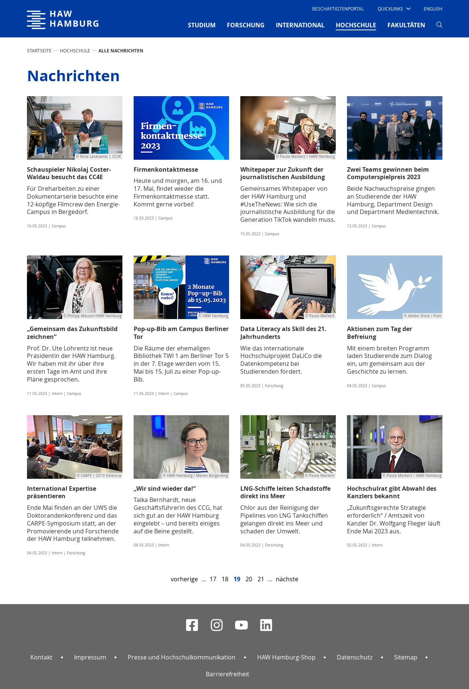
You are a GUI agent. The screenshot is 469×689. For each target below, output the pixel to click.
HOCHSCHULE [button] (356, 24)
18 (225, 579)
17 (213, 579)
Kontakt (41, 657)
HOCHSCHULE (75, 50)
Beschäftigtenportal (338, 9)
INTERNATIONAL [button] (300, 25)
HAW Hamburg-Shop (286, 657)
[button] (393, 9)
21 (261, 579)
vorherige (184, 579)
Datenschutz (354, 657)
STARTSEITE (39, 50)
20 (249, 579)
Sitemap (405, 657)
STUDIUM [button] (202, 25)
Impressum (90, 657)
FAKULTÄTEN (406, 25)
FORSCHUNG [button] (246, 25)
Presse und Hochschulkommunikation (181, 657)
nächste (287, 579)
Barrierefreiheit (227, 674)
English (433, 9)
